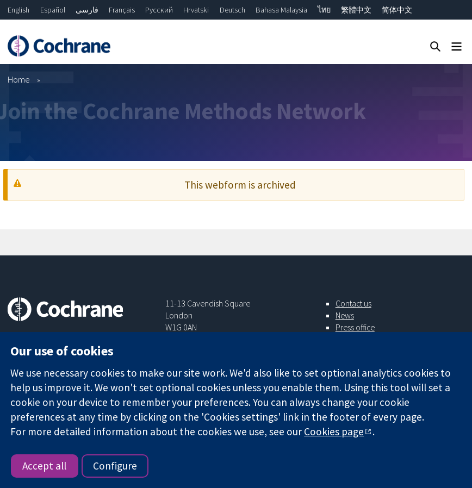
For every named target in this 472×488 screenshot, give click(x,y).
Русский (159, 10)
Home (19, 79)
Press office (355, 327)
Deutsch (232, 10)
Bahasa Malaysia (281, 10)
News (345, 315)
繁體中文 (356, 10)
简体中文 (397, 10)
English (18, 10)
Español (52, 10)
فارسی (87, 10)
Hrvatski (196, 10)
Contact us (353, 303)
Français (122, 10)
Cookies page (334, 431)
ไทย (324, 10)
